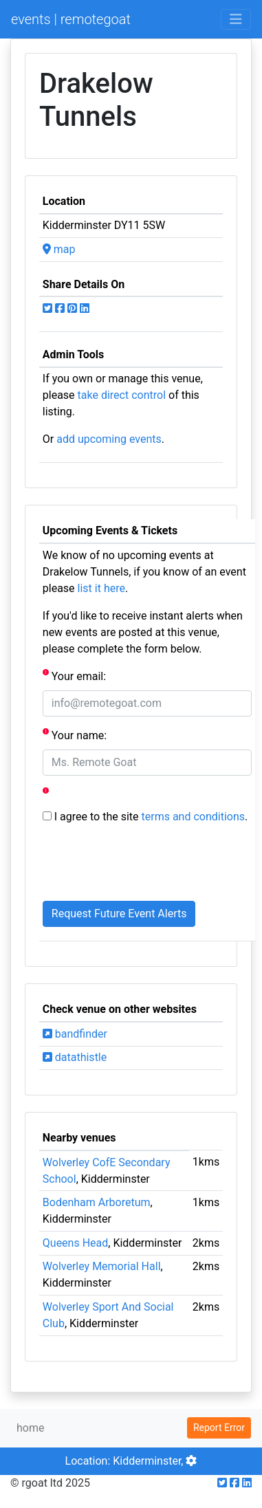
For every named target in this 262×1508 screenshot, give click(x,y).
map (59, 249)
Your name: (75, 735)
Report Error (219, 1427)
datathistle (75, 1057)
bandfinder (75, 1033)
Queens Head (75, 1242)
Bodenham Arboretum (97, 1202)
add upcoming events (109, 439)
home (30, 1427)
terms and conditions (193, 816)
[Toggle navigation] (236, 19)
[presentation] (147, 863)
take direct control (122, 395)
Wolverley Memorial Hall (102, 1266)
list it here (101, 588)
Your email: (74, 675)
